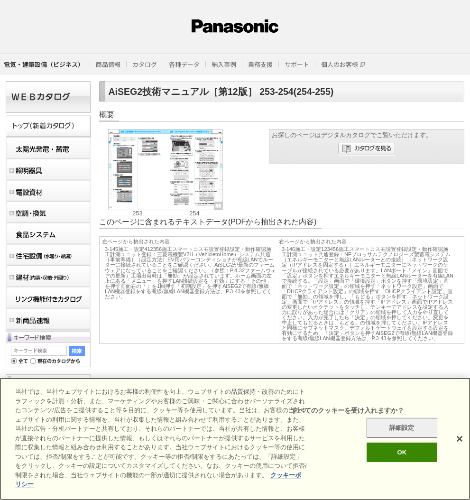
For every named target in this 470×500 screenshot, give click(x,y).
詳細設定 (402, 427)
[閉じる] (459, 438)
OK (401, 452)
